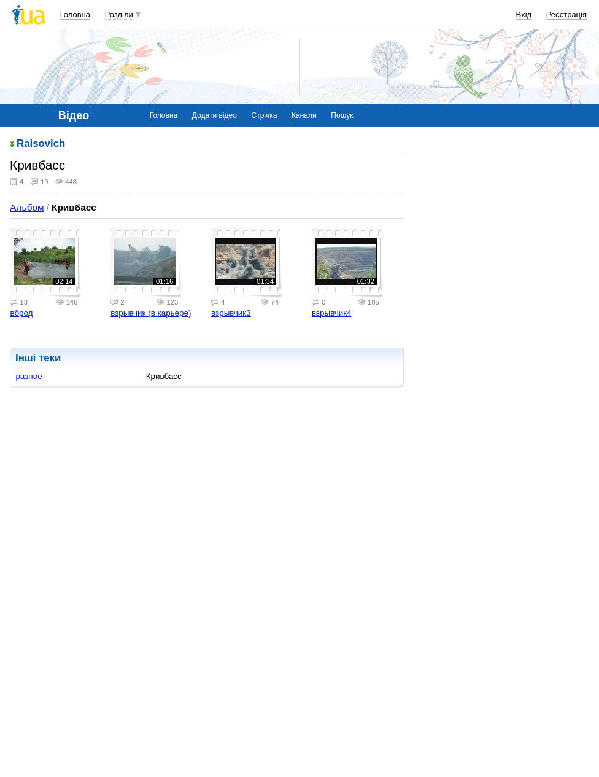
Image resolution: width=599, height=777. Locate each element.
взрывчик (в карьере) (150, 313)
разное (28, 376)
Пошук (342, 115)
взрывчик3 (231, 313)
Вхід (524, 14)
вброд (21, 313)
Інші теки (38, 358)
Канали (304, 115)
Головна (75, 14)
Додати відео (214, 115)
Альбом (27, 207)
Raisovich (41, 144)
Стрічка (264, 115)
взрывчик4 (332, 313)
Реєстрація (566, 14)
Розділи (119, 14)
